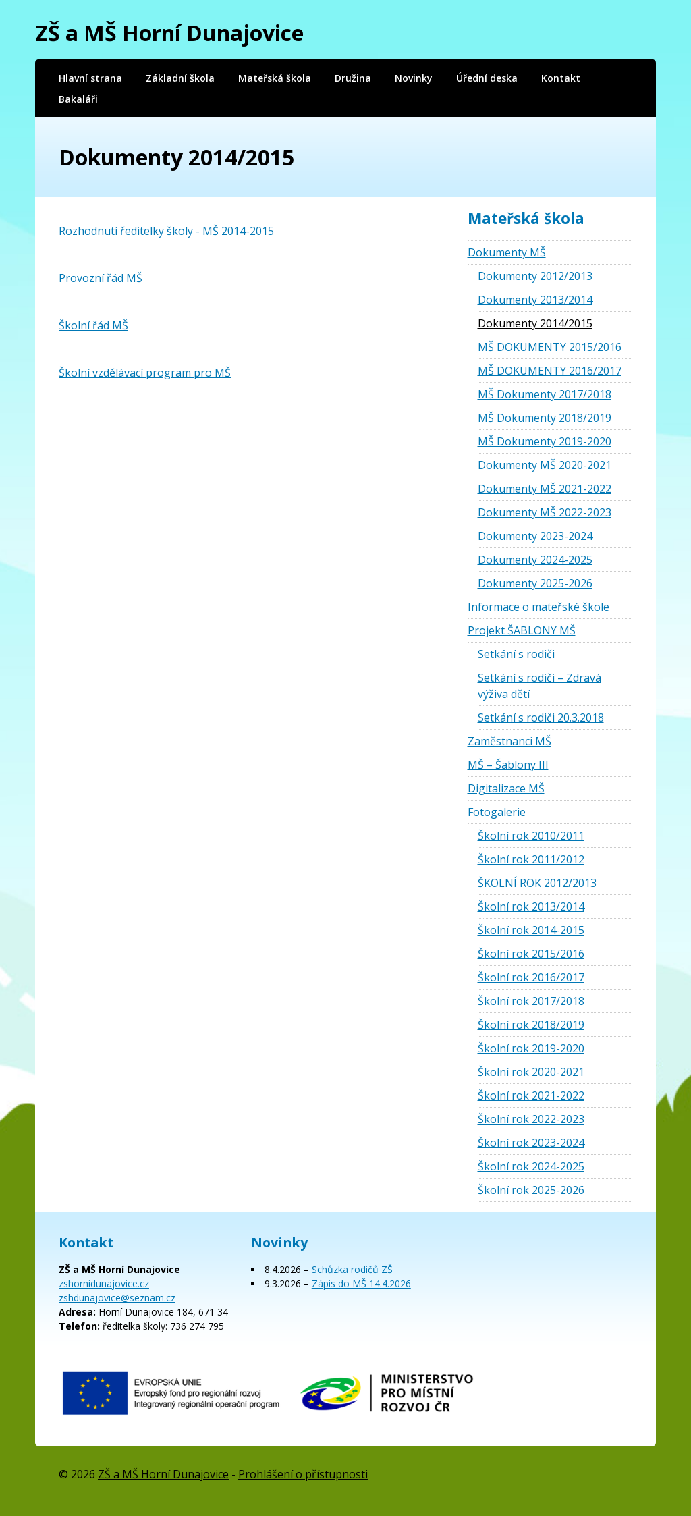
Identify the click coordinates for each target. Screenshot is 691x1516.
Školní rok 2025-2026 (531, 1190)
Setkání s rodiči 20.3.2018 (541, 717)
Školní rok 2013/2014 (531, 906)
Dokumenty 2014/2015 (535, 323)
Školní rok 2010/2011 (531, 835)
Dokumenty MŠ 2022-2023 (544, 512)
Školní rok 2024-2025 (531, 1166)
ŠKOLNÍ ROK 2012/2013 (537, 882)
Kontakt (560, 78)
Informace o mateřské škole (538, 606)
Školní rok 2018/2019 (531, 1024)
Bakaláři (78, 98)
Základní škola (180, 78)
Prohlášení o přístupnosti (303, 1474)
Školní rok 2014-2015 (531, 930)
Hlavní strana (90, 78)
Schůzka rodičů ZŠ (352, 1269)
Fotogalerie (497, 812)
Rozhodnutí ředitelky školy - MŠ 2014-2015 (166, 230)
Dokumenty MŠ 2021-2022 (544, 488)
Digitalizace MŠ (506, 788)
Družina (353, 78)
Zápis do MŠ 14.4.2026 (361, 1283)
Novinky (414, 78)
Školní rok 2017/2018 (531, 1001)
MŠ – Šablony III (508, 764)
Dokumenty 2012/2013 (535, 276)
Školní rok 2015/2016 (531, 953)
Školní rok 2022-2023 (531, 1119)
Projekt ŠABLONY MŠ (522, 630)
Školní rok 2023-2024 (531, 1142)
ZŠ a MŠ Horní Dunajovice (169, 32)
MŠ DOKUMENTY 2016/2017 (549, 370)
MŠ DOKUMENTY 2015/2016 (549, 347)
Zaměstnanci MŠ (509, 741)
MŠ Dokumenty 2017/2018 (544, 394)
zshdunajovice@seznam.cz (117, 1297)
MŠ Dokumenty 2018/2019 (544, 417)
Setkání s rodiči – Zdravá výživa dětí (539, 685)
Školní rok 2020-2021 (531, 1071)
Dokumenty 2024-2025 (535, 559)
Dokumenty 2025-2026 (535, 583)
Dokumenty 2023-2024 (535, 536)
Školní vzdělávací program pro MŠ (145, 372)
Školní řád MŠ (93, 325)
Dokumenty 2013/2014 (535, 299)
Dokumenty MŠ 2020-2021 (544, 465)
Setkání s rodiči (516, 654)
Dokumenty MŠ (507, 252)
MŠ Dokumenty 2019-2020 (544, 441)
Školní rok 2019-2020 (531, 1048)
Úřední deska (487, 78)
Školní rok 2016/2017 (531, 977)
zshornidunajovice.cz (104, 1283)
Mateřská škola (274, 78)
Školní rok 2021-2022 (531, 1095)
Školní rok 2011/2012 (531, 859)
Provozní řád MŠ (100, 278)
